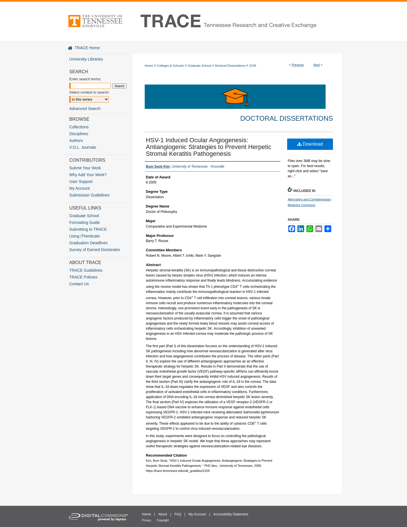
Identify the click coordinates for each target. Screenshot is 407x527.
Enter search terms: (85, 79)
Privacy (146, 520)
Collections (78, 127)
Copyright (163, 520)
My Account (79, 188)
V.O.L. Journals (82, 147)
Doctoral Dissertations (230, 65)
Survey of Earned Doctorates (94, 249)
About (162, 514)
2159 (252, 65)
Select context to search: (89, 92)
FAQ (177, 514)
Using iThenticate (84, 236)
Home (149, 65)
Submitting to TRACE (88, 229)
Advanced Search (85, 108)
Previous (298, 64)
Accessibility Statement (230, 514)
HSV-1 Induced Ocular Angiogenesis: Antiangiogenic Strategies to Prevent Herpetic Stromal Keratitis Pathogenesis (208, 147)
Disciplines (78, 133)
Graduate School (199, 65)
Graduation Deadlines (88, 243)
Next (316, 64)
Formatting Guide (84, 222)
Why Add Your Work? (88, 174)
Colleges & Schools (170, 65)
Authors (76, 140)
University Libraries (86, 59)
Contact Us (79, 284)
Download (310, 144)
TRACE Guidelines (86, 270)
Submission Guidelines (89, 195)
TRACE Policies (83, 277)
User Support (80, 181)
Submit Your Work (85, 168)
